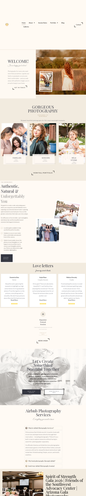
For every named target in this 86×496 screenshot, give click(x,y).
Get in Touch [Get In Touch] (20, 87)
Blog (62, 23)
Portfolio (54, 22)
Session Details (6, 258)
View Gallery (16, 160)
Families (17, 158)
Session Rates (42, 23)
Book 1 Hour (43, 341)
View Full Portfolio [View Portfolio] (43, 173)
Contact (78, 25)
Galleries (26, 27)
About (32, 22)
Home (24, 23)
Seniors (46, 158)
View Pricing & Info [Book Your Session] (54, 392)
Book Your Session (31, 392)
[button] (14, 300)
